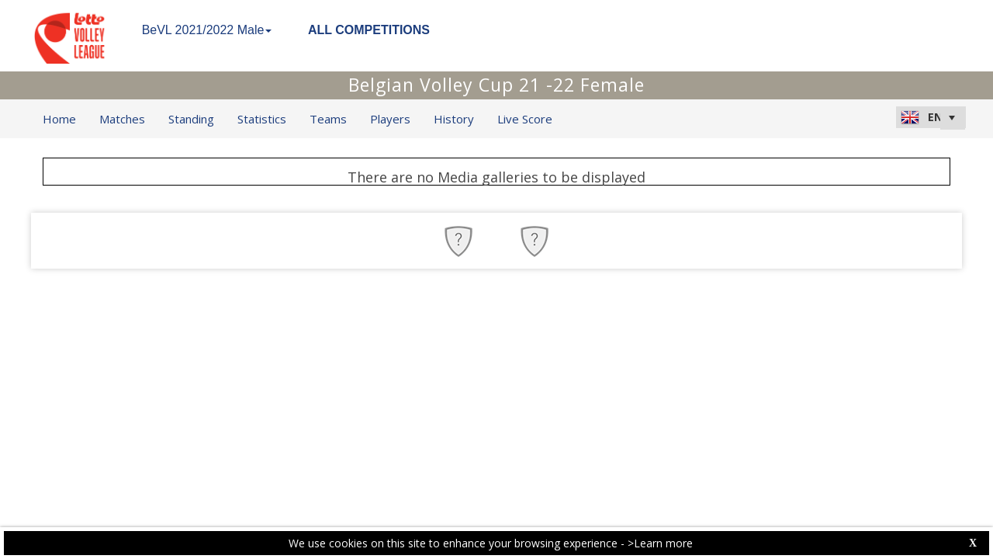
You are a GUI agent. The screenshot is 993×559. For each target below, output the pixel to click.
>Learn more (660, 543)
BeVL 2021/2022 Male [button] (207, 29)
